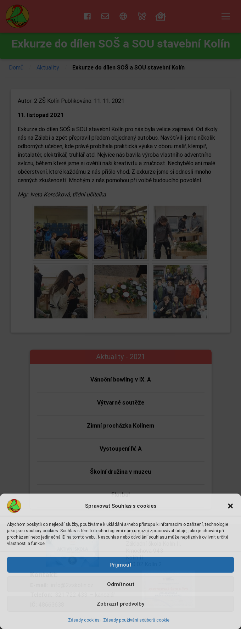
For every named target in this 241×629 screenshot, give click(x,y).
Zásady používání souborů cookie (136, 620)
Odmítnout (120, 584)
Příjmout (120, 564)
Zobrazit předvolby (120, 603)
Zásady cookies (84, 620)
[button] (230, 506)
